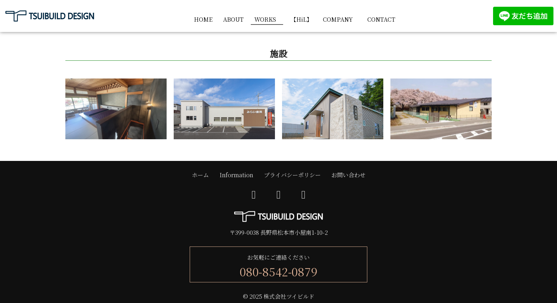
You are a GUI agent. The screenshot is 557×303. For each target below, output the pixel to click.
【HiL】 (301, 19)
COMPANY (338, 19)
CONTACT (381, 19)
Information (236, 175)
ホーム (200, 175)
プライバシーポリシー (292, 175)
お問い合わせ (348, 175)
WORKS (265, 19)
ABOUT (233, 19)
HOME (203, 19)
